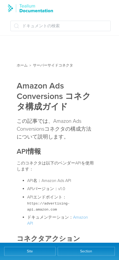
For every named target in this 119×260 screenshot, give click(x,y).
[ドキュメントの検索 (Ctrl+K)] (60, 26)
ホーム (22, 65)
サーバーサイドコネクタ (53, 65)
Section (86, 251)
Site (30, 251)
